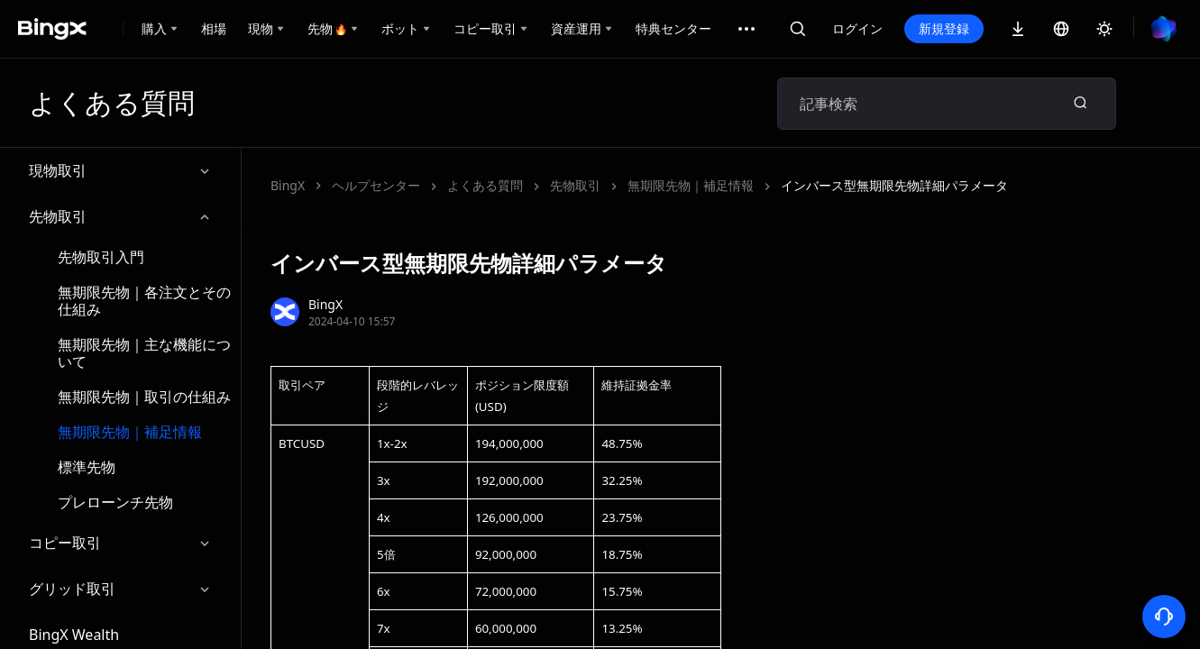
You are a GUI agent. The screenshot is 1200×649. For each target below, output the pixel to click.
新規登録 (944, 28)
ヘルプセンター (376, 185)
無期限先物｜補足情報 (130, 432)
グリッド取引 (120, 589)
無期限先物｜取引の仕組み (144, 396)
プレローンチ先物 (115, 502)
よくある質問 (485, 185)
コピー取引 (120, 543)
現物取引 (120, 170)
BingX (287, 185)
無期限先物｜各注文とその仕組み (144, 300)
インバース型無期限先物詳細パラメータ (894, 185)
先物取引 (120, 216)
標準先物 (86, 467)
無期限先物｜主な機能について (144, 353)
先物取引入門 (101, 257)
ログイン (857, 28)
